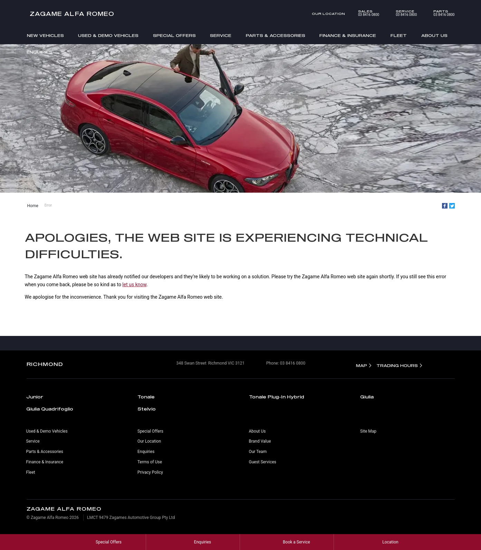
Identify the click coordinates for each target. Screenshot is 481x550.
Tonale (146, 396)
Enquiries (39, 52)
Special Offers (174, 35)
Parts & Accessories (275, 35)
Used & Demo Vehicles (108, 35)
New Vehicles (45, 35)
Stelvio (146, 408)
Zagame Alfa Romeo (72, 13)
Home (32, 205)
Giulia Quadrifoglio (49, 408)
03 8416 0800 (363, 13)
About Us (434, 35)
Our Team (258, 451)
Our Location (328, 14)
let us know (134, 284)
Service (220, 35)
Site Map (368, 431)
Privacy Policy (150, 472)
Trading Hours (397, 365)
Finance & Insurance (347, 35)
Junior (34, 396)
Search (445, 52)
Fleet (399, 35)
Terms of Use (149, 462)
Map (361, 365)
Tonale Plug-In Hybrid (276, 396)
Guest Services (262, 462)
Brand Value (260, 441)
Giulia (367, 396)
